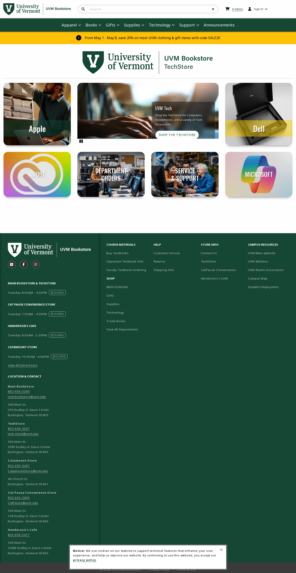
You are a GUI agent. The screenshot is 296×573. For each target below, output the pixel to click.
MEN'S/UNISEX (117, 287)
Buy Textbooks (117, 253)
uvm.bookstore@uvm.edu (27, 397)
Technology (115, 312)
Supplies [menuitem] (132, 25)
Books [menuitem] (91, 25)
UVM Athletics (270, 261)
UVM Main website (270, 253)
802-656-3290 (19, 391)
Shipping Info (164, 270)
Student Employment (270, 287)
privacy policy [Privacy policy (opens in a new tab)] (84, 560)
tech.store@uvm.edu (23, 434)
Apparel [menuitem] (69, 25)
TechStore (208, 261)
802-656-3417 (19, 535)
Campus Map (270, 278)
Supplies (113, 304)
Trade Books (115, 321)
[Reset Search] (213, 9)
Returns (159, 261)
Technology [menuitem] (160, 25)
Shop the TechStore (177, 135)
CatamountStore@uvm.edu (28, 471)
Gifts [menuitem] (110, 25)
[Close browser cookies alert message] (221, 549)
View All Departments (122, 329)
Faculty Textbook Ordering (126, 270)
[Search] (83, 9)
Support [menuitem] (187, 25)
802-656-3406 (19, 498)
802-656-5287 (19, 466)
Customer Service (167, 253)
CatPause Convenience (218, 270)
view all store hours (23, 365)
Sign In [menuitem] (258, 9)
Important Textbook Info (125, 261)
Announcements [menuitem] (219, 25)
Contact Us (209, 253)
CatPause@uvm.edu (23, 503)
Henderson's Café (214, 278)
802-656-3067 (19, 429)
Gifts (110, 295)
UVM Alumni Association (270, 270)
